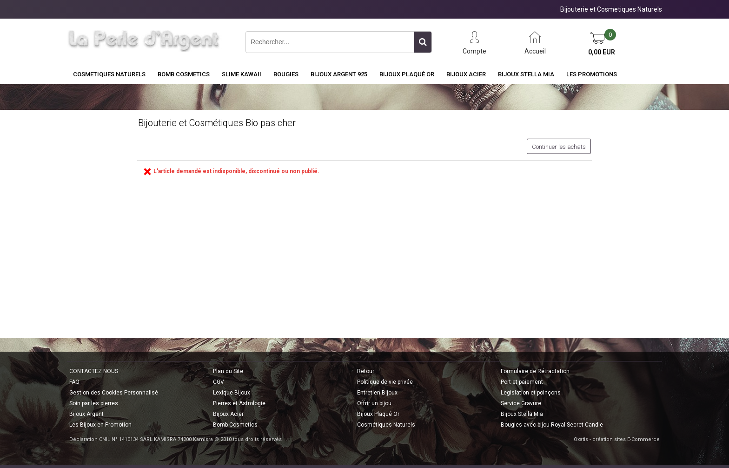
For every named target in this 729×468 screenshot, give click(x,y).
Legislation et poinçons (531, 392)
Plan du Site (228, 371)
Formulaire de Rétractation (535, 371)
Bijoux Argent (86, 414)
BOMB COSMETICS (184, 74)
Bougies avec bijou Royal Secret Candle (552, 424)
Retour (365, 371)
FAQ (74, 382)
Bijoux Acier (466, 74)
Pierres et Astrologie (239, 403)
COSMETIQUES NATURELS (109, 74)
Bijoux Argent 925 (339, 74)
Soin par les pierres (93, 403)
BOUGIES (285, 74)
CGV (218, 382)
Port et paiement (522, 382)
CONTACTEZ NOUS (93, 371)
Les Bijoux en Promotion (100, 424)
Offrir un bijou (374, 403)
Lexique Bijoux (231, 392)
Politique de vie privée (385, 382)
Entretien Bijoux (377, 392)
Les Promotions (591, 74)
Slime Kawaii (241, 74)
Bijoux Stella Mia (526, 74)
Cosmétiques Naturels (386, 424)
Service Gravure (521, 403)
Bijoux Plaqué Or (406, 74)
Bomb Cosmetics (235, 424)
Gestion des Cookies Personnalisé (113, 392)
